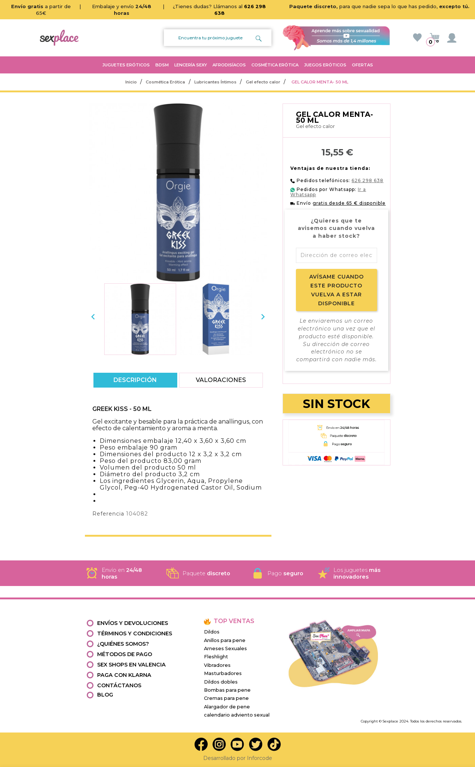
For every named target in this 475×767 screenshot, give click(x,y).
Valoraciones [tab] (221, 380)
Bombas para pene (227, 690)
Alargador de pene (227, 707)
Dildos (212, 632)
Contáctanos (119, 685)
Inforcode (259, 758)
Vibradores (217, 665)
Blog (105, 694)
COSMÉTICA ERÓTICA (274, 65)
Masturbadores (223, 673)
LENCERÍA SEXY (190, 65)
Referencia (108, 513)
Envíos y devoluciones (132, 623)
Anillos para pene (224, 640)
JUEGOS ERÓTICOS (325, 65)
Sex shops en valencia (131, 664)
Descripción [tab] (135, 380)
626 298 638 (367, 180)
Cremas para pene (226, 698)
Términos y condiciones (134, 633)
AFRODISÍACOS (229, 65)
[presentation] (93, 317)
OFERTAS (362, 65)
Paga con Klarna (124, 675)
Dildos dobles (221, 682)
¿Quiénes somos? (123, 644)
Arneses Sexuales (225, 648)
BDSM (162, 65)
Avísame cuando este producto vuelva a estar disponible (336, 290)
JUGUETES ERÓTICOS (126, 65)
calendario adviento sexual (237, 715)
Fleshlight (216, 656)
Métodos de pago (124, 654)
